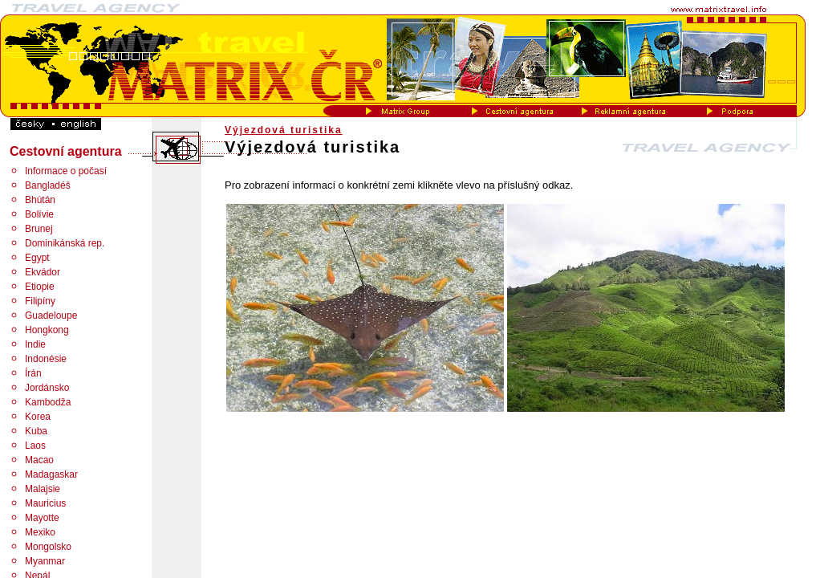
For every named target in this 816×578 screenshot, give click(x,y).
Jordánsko (47, 387)
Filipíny (40, 301)
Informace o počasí (66, 171)
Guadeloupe (51, 315)
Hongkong (47, 330)
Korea (38, 416)
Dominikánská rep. (64, 243)
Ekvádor (42, 272)
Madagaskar (51, 474)
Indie (35, 344)
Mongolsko (48, 546)
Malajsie (42, 489)
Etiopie (40, 286)
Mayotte (42, 517)
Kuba (36, 431)
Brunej (39, 228)
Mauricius (45, 503)
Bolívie (39, 214)
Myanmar (45, 561)
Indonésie (46, 358)
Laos (35, 445)
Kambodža (48, 402)
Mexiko (40, 532)
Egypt (37, 257)
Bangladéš (48, 185)
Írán (33, 373)
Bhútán (40, 200)
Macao (39, 460)
